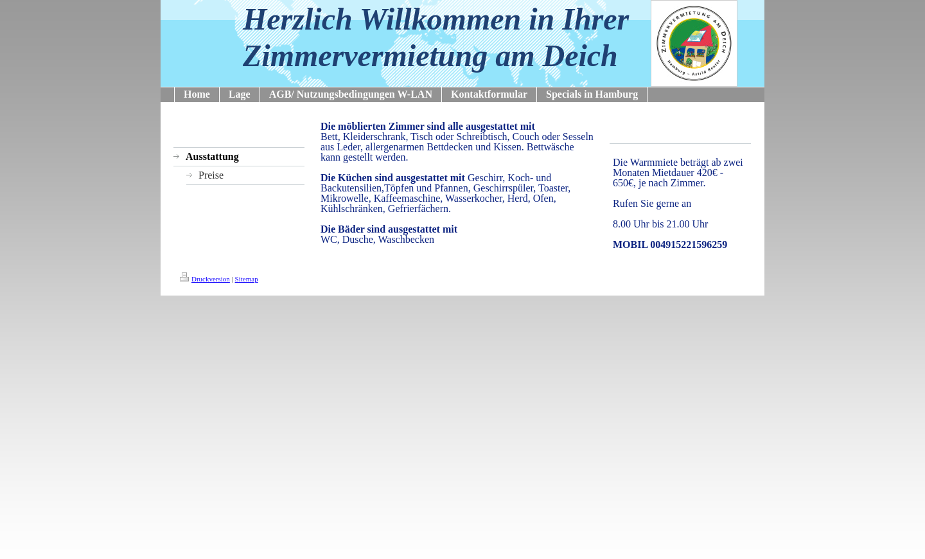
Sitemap (246, 279)
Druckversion (205, 279)
